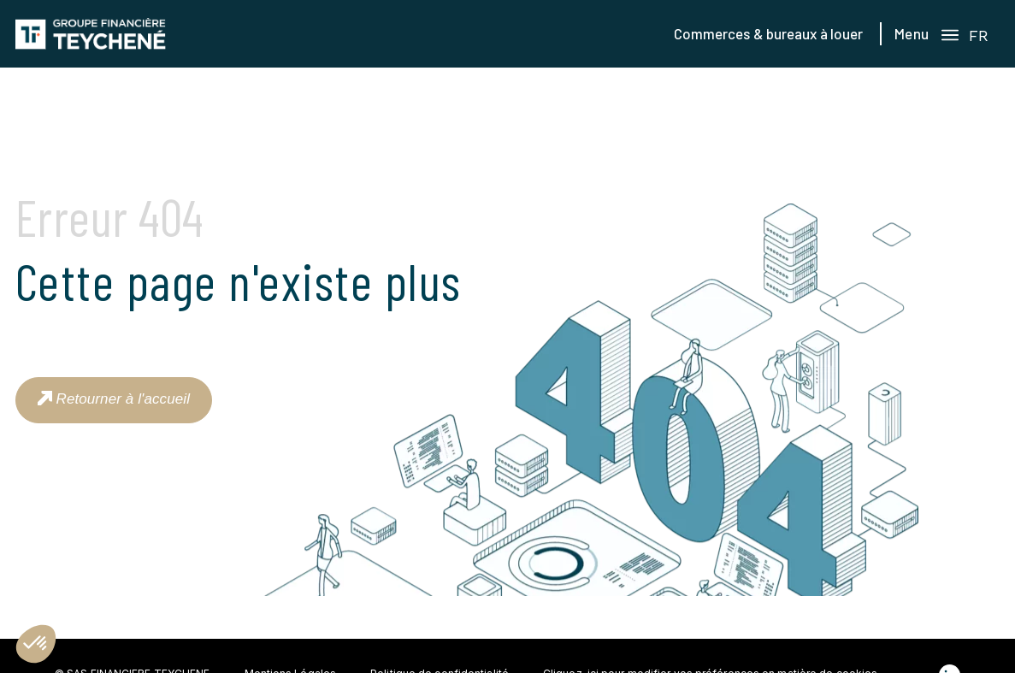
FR (978, 35)
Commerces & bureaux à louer (769, 33)
